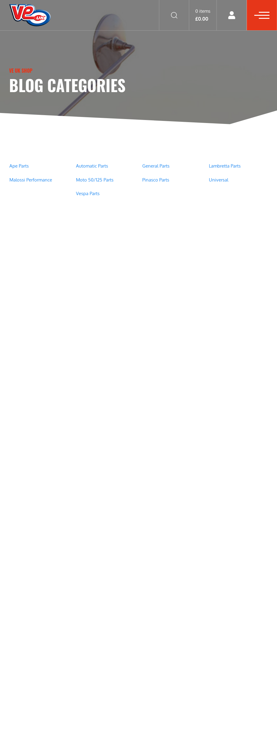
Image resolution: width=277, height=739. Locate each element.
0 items (202, 15)
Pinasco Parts (155, 180)
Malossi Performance (30, 180)
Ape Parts (19, 166)
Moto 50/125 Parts (95, 180)
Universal (218, 180)
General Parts (156, 166)
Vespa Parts (88, 193)
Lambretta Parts (225, 166)
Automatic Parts (92, 166)
